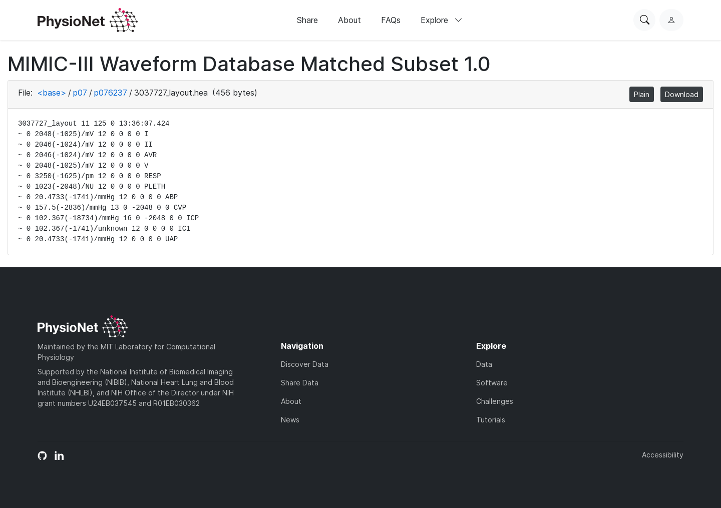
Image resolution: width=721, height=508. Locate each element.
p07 (80, 93)
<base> (51, 93)
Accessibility (662, 454)
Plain (641, 94)
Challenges (494, 401)
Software (492, 382)
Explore (442, 20)
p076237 (110, 93)
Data (484, 364)
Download (681, 94)
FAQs (391, 20)
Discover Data (304, 364)
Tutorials (490, 419)
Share (307, 20)
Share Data (299, 382)
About (349, 20)
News (290, 419)
